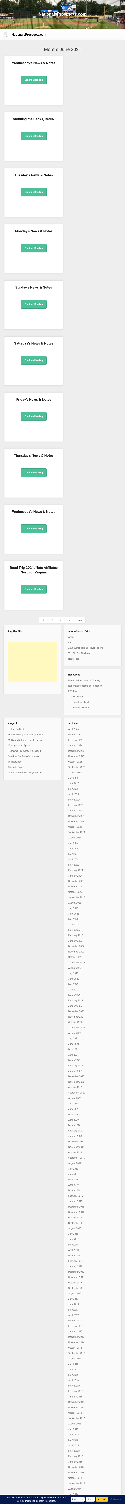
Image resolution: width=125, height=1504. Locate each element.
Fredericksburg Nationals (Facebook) (26, 454)
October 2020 (75, 807)
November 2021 (76, 736)
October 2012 (75, 1327)
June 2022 (73, 698)
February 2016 (75, 1110)
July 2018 (73, 953)
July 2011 (73, 1409)
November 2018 (76, 931)
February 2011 (75, 1436)
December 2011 (76, 1382)
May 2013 (73, 1290)
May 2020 (73, 834)
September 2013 (76, 1268)
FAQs (71, 362)
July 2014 (73, 1214)
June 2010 (73, 1479)
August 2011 (74, 1403)
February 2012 (75, 1371)
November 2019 (76, 866)
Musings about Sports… (20, 465)
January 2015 (75, 1181)
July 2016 (73, 1083)
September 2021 (76, 747)
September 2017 (76, 1007)
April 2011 (73, 1425)
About (71, 356)
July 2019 (73, 888)
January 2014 (75, 1246)
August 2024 (74, 557)
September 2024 (76, 552)
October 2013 (75, 1262)
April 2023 (73, 644)
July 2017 (73, 1018)
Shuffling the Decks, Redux (92, 63)
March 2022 (74, 714)
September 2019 (76, 877)
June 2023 (73, 633)
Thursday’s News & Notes (93, 231)
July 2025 (73, 497)
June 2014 (73, 1219)
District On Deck (16, 448)
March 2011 (74, 1431)
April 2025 (73, 514)
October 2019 (75, 872)
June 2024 (73, 568)
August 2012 (74, 1338)
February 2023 (75, 655)
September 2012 (76, 1333)
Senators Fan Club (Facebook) (23, 476)
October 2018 (75, 937)
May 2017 (73, 1029)
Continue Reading (32, 80)
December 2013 (76, 1252)
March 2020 (74, 845)
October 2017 (75, 1002)
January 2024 (75, 595)
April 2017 (73, 1034)
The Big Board (75, 416)
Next (80, 340)
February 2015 (75, 1175)
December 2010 (76, 1447)
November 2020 (76, 801)
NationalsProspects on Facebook (85, 405)
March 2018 (74, 975)
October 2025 (75, 481)
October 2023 (75, 611)
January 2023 (75, 660)
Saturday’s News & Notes (92, 175)
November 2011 (76, 1387)
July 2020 (73, 823)
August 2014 (74, 1208)
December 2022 (76, 666)
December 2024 (76, 535)
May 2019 (73, 899)
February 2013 (75, 1306)
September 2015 (76, 1138)
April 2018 (73, 969)
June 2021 (73, 763)
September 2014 (76, 1203)
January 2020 (75, 855)
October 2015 (75, 1132)
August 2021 (74, 752)
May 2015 (73, 1159)
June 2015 (73, 1154)
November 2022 (76, 671)
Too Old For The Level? (80, 373)
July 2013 (73, 1279)
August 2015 (74, 1143)
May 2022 (73, 703)
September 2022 (76, 682)
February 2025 (75, 524)
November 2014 (76, 1192)
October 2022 (75, 676)
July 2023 (73, 627)
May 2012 (73, 1355)
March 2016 (74, 1105)
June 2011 (73, 1414)
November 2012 (76, 1322)
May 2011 (73, 1420)
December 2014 (76, 1186)
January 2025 (75, 530)
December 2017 (76, 991)
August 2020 (74, 817)
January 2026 (75, 465)
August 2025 (74, 492)
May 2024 (73, 573)
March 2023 (74, 649)
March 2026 (74, 454)
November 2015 (76, 1127)
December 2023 (76, 600)
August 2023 (74, 622)
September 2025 (76, 486)
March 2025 (74, 519)
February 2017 (75, 1045)
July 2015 (73, 1148)
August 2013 (74, 1273)
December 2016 (76, 1056)
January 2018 (75, 986)
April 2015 (73, 1165)
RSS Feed (73, 410)
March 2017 (74, 1040)
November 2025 (76, 476)
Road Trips (73, 378)
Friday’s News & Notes (32, 231)
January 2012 (75, 1376)
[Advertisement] (32, 381)
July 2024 (73, 562)
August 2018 (74, 948)
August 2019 (74, 882)
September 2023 (76, 617)
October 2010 (75, 1458)
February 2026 (75, 459)
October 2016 (75, 1067)
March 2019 (74, 910)
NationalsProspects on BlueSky (84, 400)
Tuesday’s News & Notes (32, 119)
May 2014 (73, 1224)
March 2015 (74, 1170)
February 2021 (75, 785)
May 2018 (73, 964)
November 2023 (76, 606)
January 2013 (75, 1311)
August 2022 (74, 687)
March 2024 (74, 584)
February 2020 (75, 850)
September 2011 (76, 1398)
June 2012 (73, 1349)
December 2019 (76, 861)
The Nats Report (16, 486)
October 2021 (75, 741)
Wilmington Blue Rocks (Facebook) (26, 492)
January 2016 (75, 1116)
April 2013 (73, 1295)
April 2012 (73, 1360)
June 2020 (73, 828)
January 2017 (75, 1051)
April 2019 (73, 904)
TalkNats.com (15, 481)
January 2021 (75, 790)
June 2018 (73, 959)
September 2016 (76, 1072)
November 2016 (76, 1062)
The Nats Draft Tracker (79, 421)
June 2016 (73, 1089)
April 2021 (73, 774)
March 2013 (74, 1300)
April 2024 (73, 579)
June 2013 (73, 1284)
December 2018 (76, 926)
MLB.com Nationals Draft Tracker (25, 459)
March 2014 (74, 1235)
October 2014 (75, 1197)
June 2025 (73, 503)
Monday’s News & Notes (93, 119)
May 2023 (73, 638)
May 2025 (73, 508)
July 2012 (73, 1344)
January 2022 (75, 725)
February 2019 (75, 915)
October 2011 (75, 1393)
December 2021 (76, 731)
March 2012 (74, 1365)
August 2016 (74, 1078)
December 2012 (76, 1317)
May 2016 (73, 1094)
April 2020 (73, 839)
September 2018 (76, 942)
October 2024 (75, 546)
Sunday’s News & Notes (32, 175)
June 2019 (73, 893)
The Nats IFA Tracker (78, 427)
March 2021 (74, 779)
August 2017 (74, 1013)
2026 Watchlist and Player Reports (85, 367)
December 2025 (76, 470)
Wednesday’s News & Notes (32, 63)
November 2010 (76, 1452)
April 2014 (73, 1230)
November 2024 (76, 541)
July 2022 (73, 693)
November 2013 (76, 1257)
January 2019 (75, 920)
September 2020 (76, 812)
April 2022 (73, 709)
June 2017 (73, 1024)
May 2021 (73, 769)
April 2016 (73, 1100)
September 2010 (76, 1463)
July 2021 (73, 758)
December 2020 (76, 796)
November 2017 (76, 996)
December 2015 (76, 1121)
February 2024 (75, 589)
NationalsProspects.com (62, 14)
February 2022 (75, 720)
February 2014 (75, 1241)
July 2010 (73, 1474)
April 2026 (73, 448)
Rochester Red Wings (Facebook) (25, 470)
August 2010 (74, 1468)
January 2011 (75, 1441)
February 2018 (75, 980)
